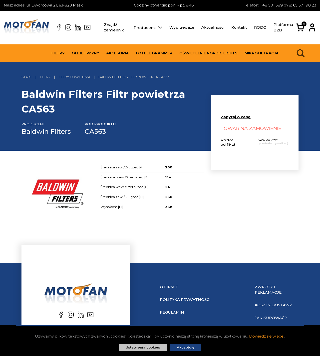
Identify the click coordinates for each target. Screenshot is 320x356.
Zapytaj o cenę (236, 117)
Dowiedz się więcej (266, 336)
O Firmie (169, 286)
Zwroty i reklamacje (268, 289)
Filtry (58, 53)
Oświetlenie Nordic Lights (208, 53)
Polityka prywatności (185, 299)
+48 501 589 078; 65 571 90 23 (288, 5)
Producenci (148, 27)
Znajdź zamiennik (114, 27)
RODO (260, 27)
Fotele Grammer (154, 53)
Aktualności (212, 27)
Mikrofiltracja (262, 53)
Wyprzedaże (181, 27)
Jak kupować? (271, 317)
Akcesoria (117, 53)
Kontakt (239, 27)
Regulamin (172, 312)
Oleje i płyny (85, 53)
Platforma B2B (283, 27)
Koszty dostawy (273, 305)
